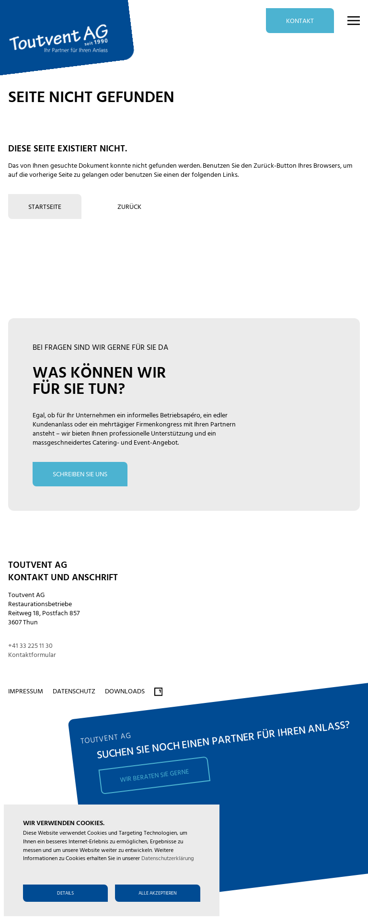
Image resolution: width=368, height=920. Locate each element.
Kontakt (300, 21)
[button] (347, 20)
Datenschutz (74, 691)
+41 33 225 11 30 (30, 646)
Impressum (25, 691)
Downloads (125, 691)
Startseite (44, 207)
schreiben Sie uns (80, 475)
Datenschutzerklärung (167, 858)
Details (65, 893)
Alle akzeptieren (157, 893)
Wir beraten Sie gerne (154, 776)
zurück (129, 207)
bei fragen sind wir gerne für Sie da (100, 348)
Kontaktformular (32, 655)
